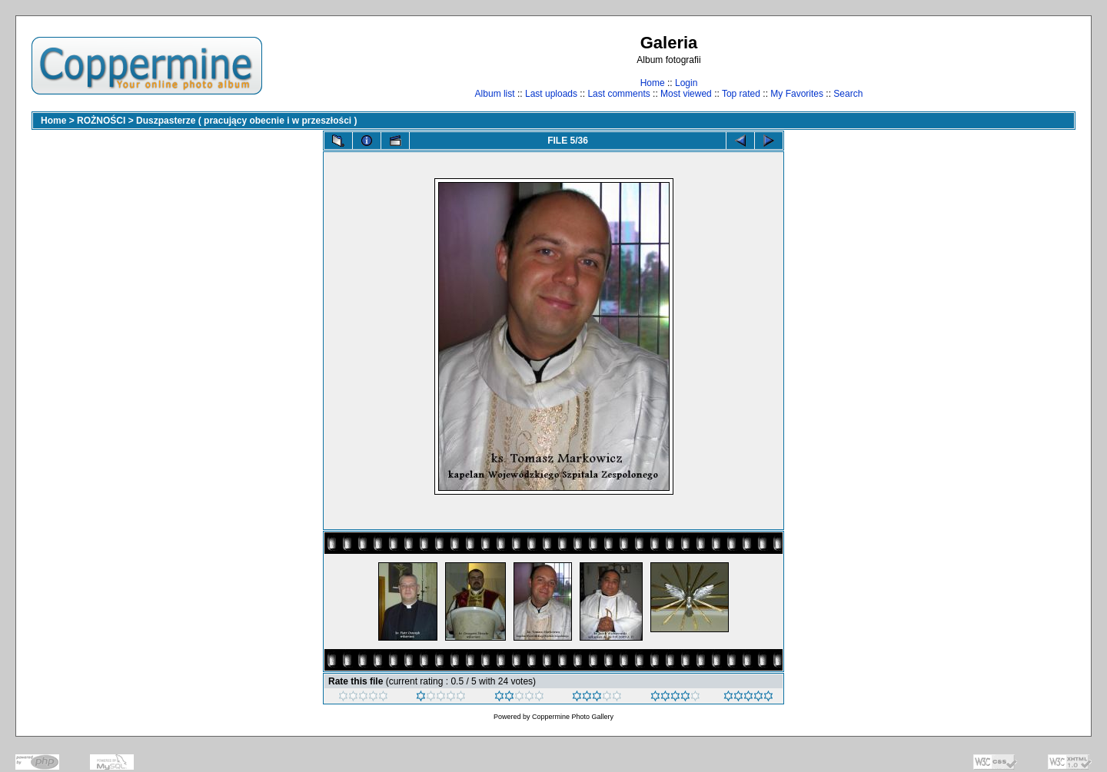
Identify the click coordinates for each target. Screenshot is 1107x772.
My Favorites (796, 93)
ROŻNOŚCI (101, 120)
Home (652, 83)
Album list (495, 93)
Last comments (618, 93)
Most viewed (686, 93)
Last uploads (551, 93)
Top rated (741, 93)
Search (848, 93)
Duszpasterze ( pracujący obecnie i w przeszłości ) (246, 120)
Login (686, 83)
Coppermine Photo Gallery (572, 717)
